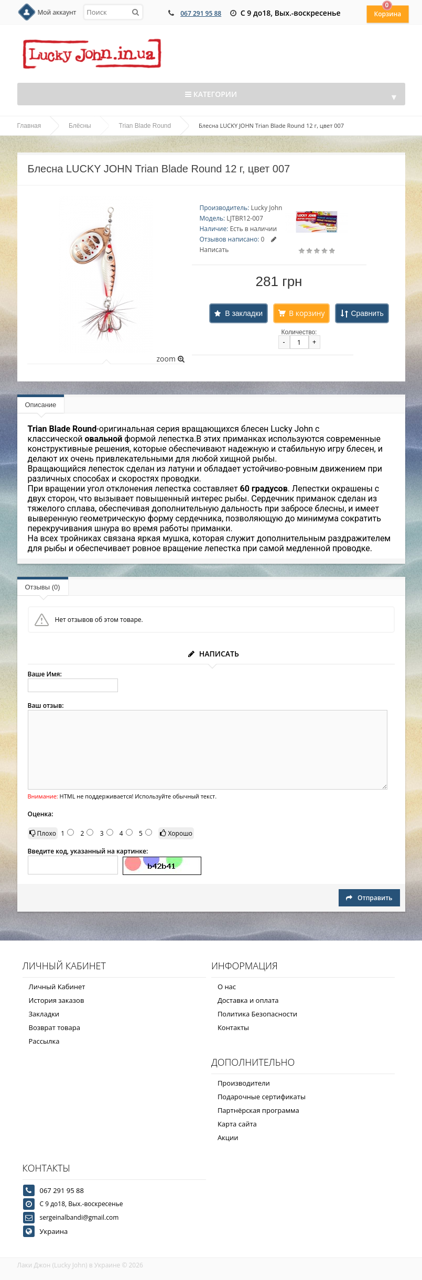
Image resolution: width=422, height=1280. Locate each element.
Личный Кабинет (57, 986)
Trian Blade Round (145, 125)
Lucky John (266, 207)
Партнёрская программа (258, 1110)
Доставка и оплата (248, 1000)
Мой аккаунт (57, 12)
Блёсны (80, 125)
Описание (41, 405)
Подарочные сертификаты (262, 1096)
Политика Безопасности (257, 1014)
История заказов (56, 1000)
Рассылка (44, 1041)
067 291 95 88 (200, 13)
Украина (54, 1231)
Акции (228, 1137)
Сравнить (367, 313)
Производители (244, 1083)
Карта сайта (237, 1124)
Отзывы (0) (42, 587)
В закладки (244, 313)
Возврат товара (54, 1027)
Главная (29, 125)
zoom (170, 359)
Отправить (369, 897)
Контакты (233, 1027)
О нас (227, 986)
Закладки (44, 1014)
